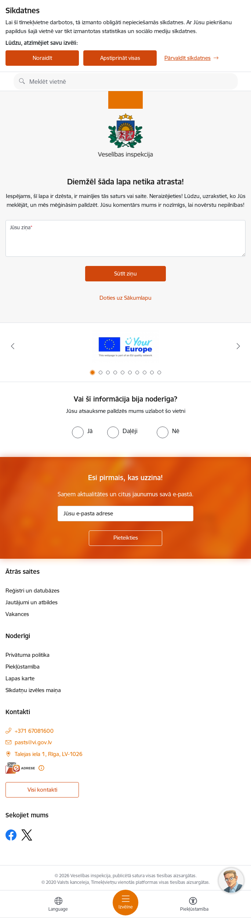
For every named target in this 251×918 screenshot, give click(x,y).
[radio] (82, 430)
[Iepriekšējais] (12, 346)
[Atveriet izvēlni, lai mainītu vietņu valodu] (58, 905)
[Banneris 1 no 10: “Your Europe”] (125, 346)
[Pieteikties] (125, 538)
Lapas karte (20, 678)
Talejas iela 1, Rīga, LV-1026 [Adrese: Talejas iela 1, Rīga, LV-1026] (49, 753)
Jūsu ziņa (20, 227)
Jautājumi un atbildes (32, 602)
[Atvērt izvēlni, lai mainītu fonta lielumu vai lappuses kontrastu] (193, 905)
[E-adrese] (20, 768)
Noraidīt (42, 57)
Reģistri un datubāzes (32, 590)
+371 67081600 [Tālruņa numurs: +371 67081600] (34, 730)
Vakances (17, 614)
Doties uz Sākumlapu (125, 297)
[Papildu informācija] (41, 768)
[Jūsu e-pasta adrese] (125, 513)
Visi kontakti (42, 789)
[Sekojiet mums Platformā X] (26, 834)
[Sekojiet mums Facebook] (11, 834)
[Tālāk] (238, 346)
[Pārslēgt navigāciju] (125, 902)
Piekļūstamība (23, 666)
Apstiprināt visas (120, 57)
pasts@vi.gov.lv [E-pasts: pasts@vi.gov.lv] (33, 742)
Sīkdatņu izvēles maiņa (33, 690)
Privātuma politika (28, 654)
